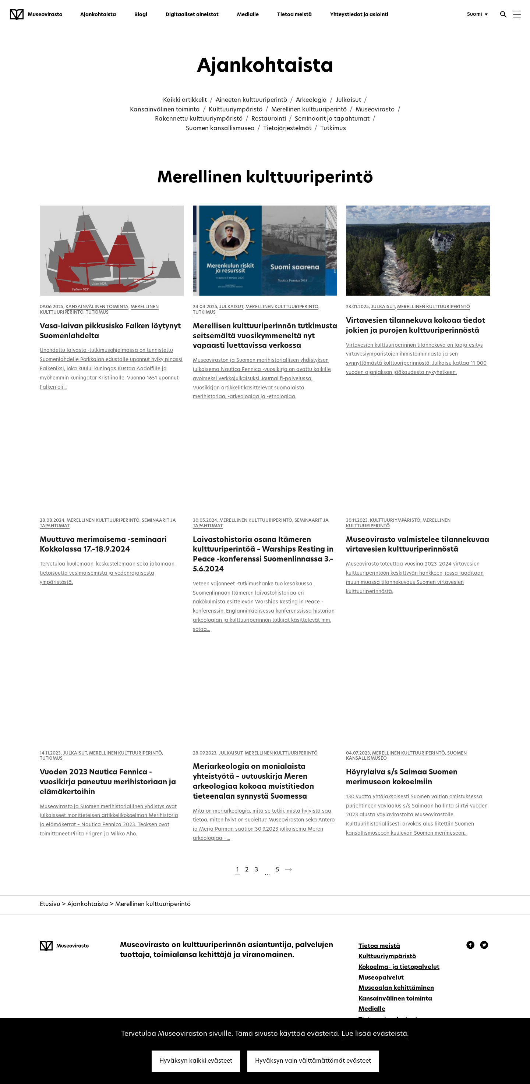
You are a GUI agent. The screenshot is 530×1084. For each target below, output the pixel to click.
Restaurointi (268, 119)
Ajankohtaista (98, 15)
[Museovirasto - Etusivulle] (36, 14)
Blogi (140, 15)
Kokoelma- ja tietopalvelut (398, 967)
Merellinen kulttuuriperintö (309, 110)
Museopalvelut (381, 978)
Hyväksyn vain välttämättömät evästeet (313, 1061)
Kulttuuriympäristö (235, 110)
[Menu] (517, 15)
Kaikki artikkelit (185, 100)
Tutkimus (333, 129)
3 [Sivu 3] (256, 870)
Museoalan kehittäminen (396, 988)
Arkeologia (311, 100)
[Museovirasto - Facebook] (471, 946)
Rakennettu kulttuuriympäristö (199, 119)
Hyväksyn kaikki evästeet (195, 1061)
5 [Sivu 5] (277, 870)
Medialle (248, 15)
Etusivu (50, 905)
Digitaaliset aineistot (192, 15)
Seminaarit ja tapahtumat (332, 119)
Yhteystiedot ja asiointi (359, 15)
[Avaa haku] (503, 15)
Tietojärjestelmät (287, 129)
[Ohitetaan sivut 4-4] (267, 870)
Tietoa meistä (294, 15)
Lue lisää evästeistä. (375, 1034)
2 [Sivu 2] (246, 870)
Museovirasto (375, 110)
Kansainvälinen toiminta (165, 110)
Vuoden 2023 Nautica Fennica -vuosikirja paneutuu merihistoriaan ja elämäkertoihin (108, 782)
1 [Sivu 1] (237, 870)
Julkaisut (348, 100)
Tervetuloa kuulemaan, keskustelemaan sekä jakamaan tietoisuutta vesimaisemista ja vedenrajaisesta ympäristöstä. (107, 573)
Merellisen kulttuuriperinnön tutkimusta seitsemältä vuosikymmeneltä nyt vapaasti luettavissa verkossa (265, 336)
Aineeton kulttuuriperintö (251, 100)
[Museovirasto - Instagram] (484, 946)
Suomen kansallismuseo (220, 129)
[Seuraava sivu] (288, 871)
